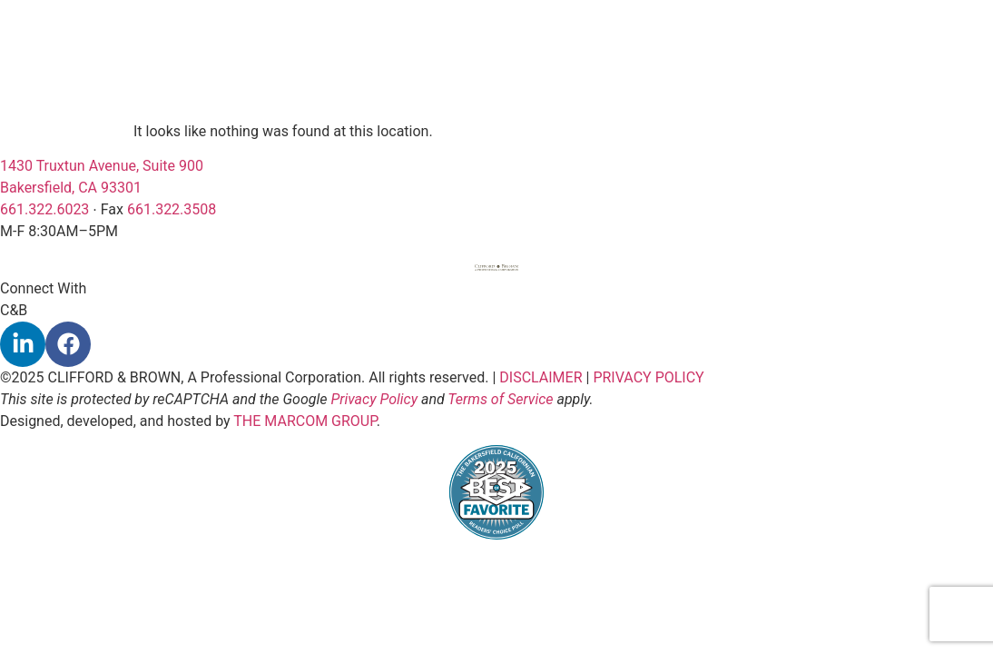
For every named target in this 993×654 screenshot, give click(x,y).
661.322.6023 (44, 209)
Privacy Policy (374, 399)
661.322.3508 (171, 209)
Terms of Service (500, 399)
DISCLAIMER (540, 377)
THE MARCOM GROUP (305, 421)
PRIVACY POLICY (648, 377)
